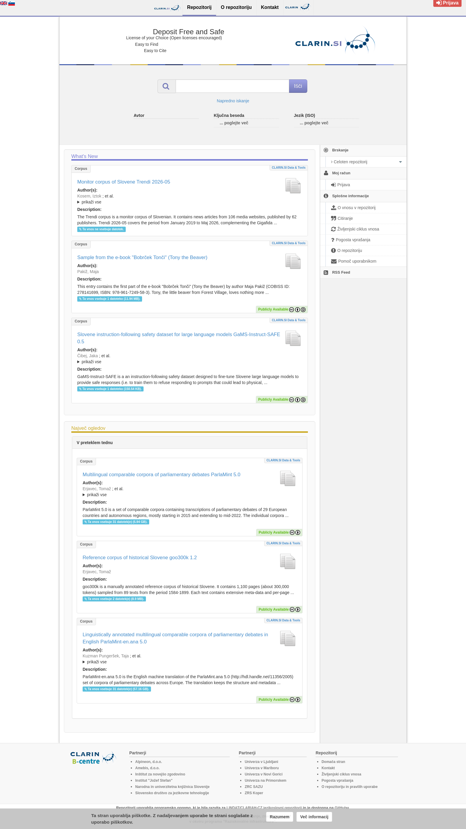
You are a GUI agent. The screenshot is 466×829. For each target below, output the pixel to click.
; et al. (189, 199)
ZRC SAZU (254, 787)
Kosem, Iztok (89, 196)
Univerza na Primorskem (265, 780)
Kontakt (328, 768)
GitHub (341, 808)
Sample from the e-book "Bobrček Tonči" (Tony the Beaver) (142, 257)
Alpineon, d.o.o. (148, 762)
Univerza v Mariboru (262, 768)
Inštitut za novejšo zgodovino (160, 774)
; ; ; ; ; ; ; (189, 199)
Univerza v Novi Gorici (263, 774)
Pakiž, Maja (88, 271)
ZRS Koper (254, 793)
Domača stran (333, 762)
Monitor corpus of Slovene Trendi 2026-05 (123, 182)
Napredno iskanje (233, 100)
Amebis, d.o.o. (147, 768)
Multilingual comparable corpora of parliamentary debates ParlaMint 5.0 (161, 474)
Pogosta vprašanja (337, 780)
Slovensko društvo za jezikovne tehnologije (172, 793)
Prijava (447, 2)
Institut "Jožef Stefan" (153, 780)
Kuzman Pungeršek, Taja (106, 656)
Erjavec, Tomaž (97, 488)
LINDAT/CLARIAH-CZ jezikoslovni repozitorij (264, 808)
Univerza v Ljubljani (261, 762)
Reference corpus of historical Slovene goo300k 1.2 (140, 557)
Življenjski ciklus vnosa (341, 774)
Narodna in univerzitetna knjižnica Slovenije (172, 787)
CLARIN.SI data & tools (289, 167)
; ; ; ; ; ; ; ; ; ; (189, 359)
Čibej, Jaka (87, 355)
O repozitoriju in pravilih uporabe (350, 787)
